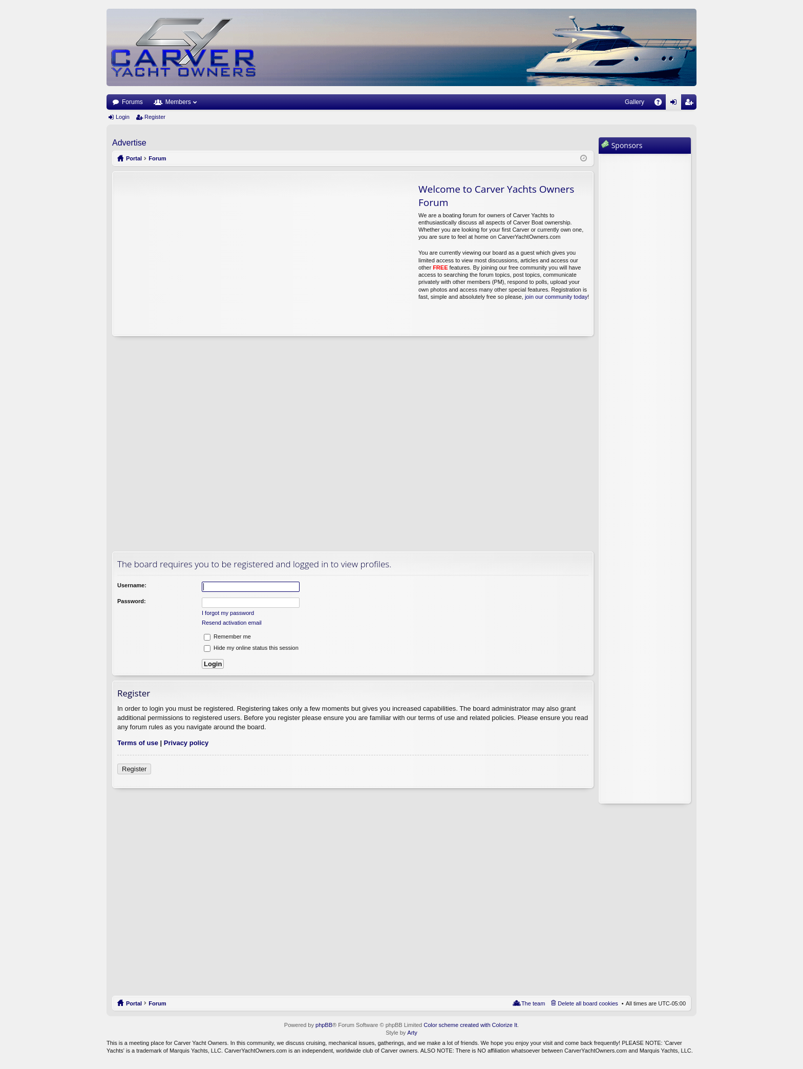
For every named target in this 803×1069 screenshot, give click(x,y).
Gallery (634, 102)
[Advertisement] (209, 253)
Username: (131, 585)
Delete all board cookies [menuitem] (588, 1003)
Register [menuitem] (691, 104)
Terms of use (137, 743)
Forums (132, 102)
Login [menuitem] (675, 104)
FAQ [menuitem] (661, 104)
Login (123, 117)
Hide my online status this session (251, 648)
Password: (131, 601)
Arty (412, 1033)
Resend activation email (232, 623)
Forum (157, 1003)
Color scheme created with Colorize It (470, 1025)
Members (178, 102)
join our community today (556, 297)
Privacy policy (186, 743)
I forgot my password (228, 613)
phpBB (323, 1025)
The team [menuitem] (533, 1003)
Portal (134, 158)
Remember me (227, 636)
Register (154, 117)
